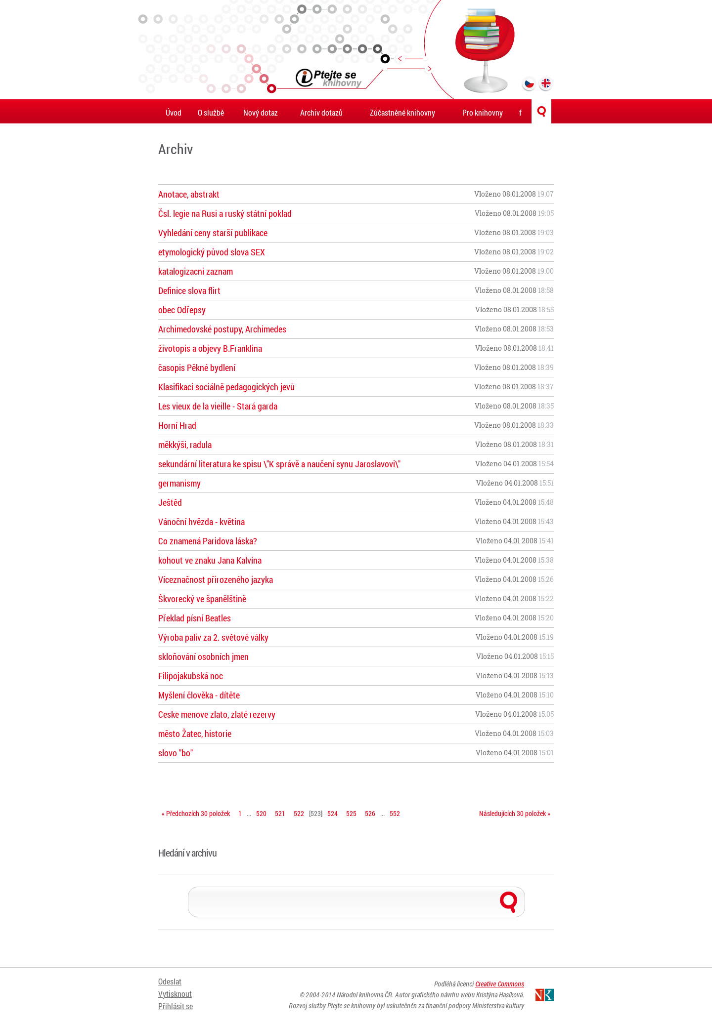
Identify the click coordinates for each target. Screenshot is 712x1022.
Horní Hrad (177, 425)
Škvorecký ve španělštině (202, 599)
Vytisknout (175, 993)
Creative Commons (499, 983)
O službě (211, 112)
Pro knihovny (482, 112)
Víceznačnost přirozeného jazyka (215, 579)
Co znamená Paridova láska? (207, 541)
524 (332, 813)
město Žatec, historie (194, 733)
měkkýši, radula (185, 444)
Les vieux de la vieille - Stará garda (217, 406)
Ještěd (170, 502)
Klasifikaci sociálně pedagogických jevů (226, 387)
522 (299, 813)
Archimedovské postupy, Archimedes (222, 329)
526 (370, 813)
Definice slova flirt (189, 290)
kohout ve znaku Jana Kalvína (210, 560)
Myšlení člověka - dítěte (199, 695)
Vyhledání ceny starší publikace (212, 233)
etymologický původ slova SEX (211, 252)
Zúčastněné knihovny (402, 112)
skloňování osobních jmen (203, 656)
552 (395, 813)
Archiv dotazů (321, 112)
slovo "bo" (175, 753)
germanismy (179, 483)
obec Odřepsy (182, 310)
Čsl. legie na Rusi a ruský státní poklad (225, 213)
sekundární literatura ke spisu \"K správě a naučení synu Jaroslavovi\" (279, 464)
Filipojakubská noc (190, 676)
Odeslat (169, 981)
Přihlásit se (175, 1006)
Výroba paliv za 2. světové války (213, 637)
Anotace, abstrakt (189, 194)
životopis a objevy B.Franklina (210, 348)
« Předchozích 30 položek (196, 813)
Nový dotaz (260, 112)
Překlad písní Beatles (194, 618)
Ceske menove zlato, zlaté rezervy (216, 714)
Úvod (173, 112)
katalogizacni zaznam (195, 271)
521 (280, 813)
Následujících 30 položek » (514, 813)
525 (351, 813)
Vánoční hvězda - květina (201, 522)
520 (261, 813)
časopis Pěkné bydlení (196, 367)
